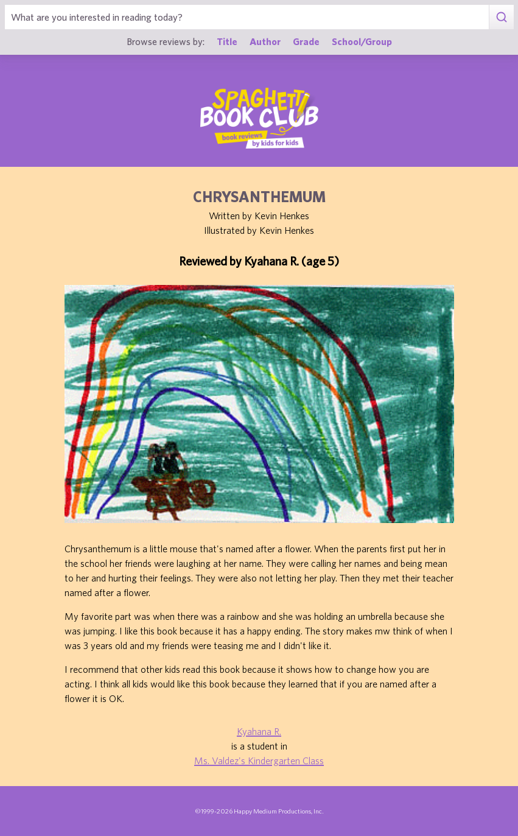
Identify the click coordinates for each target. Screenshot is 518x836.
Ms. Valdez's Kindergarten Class (259, 760)
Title (227, 41)
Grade (306, 41)
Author (265, 41)
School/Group (362, 41)
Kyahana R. (259, 731)
